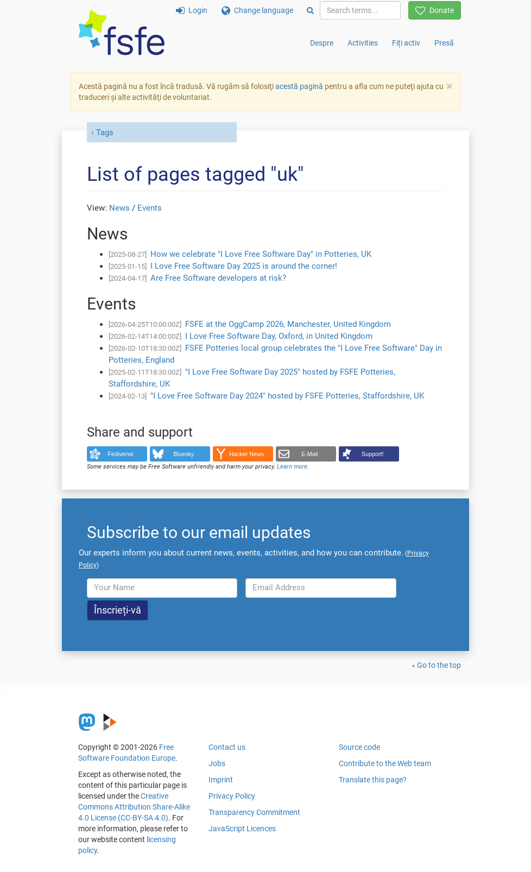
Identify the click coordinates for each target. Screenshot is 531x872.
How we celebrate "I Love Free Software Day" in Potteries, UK (260, 254)
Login (191, 10)
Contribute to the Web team (385, 763)
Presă (444, 43)
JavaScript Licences (242, 828)
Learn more (292, 466)
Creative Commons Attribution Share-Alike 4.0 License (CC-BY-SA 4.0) (134, 807)
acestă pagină (299, 86)
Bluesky (183, 454)
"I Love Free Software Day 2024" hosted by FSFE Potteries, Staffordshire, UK (287, 396)
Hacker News (246, 454)
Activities (362, 43)
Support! (373, 454)
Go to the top (439, 665)
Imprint (220, 779)
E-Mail (309, 454)
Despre (321, 43)
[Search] (310, 10)
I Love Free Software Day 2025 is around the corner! (243, 266)
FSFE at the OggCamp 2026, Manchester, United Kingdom (288, 324)
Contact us (226, 747)
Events (149, 208)
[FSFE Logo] (122, 33)
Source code (359, 747)
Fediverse (121, 454)
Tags (104, 132)
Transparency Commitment (254, 812)
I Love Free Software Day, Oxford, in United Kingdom (278, 336)
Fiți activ (406, 43)
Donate (434, 10)
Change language (257, 10)
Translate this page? (373, 779)
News (119, 208)
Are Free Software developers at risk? (218, 278)
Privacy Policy (231, 796)
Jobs (216, 763)
